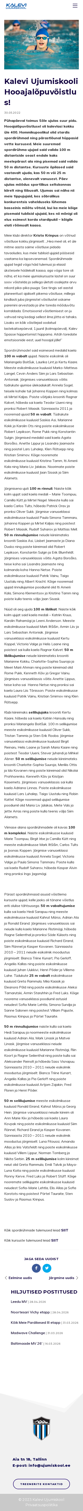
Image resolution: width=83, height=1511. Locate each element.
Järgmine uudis (61, 1278)
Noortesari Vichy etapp (30, 1312)
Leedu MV (19, 1301)
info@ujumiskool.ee (49, 1465)
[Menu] (76, 6)
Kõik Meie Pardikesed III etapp (35, 1322)
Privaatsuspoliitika (41, 1505)
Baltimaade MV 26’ (26, 1343)
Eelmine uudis (20, 1278)
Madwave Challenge (28, 1333)
